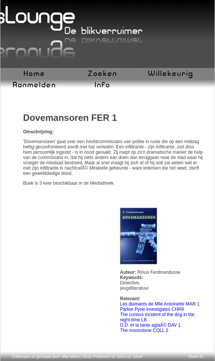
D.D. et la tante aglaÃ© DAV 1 (150, 325)
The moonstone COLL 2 (144, 330)
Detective (129, 282)
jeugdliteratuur (134, 288)
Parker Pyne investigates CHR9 (152, 309)
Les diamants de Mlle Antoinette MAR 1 (159, 304)
